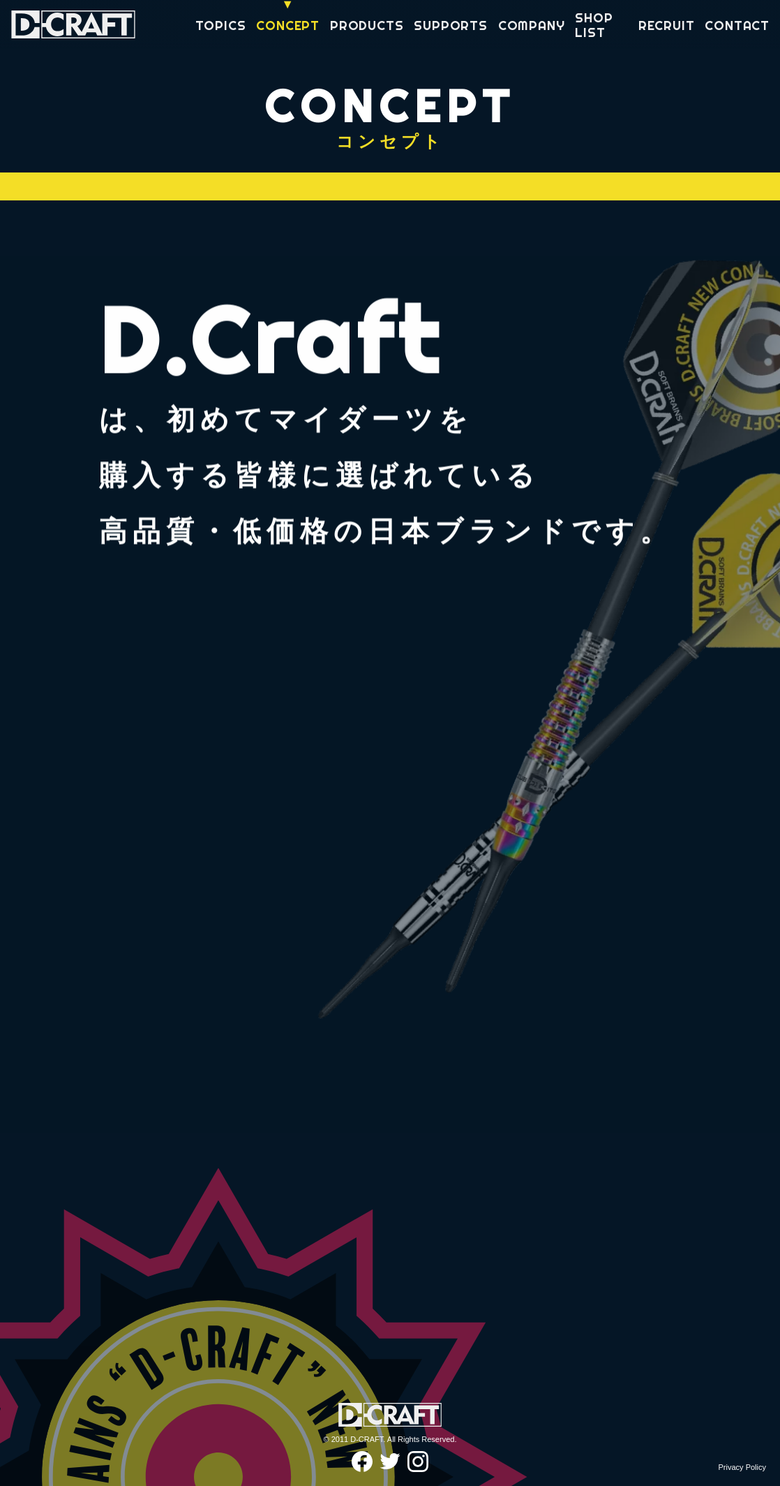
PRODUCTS (366, 26)
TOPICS (220, 26)
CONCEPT (288, 26)
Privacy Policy (742, 1467)
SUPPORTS (450, 26)
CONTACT (737, 26)
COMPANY (531, 26)
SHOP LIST (594, 25)
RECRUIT (666, 26)
